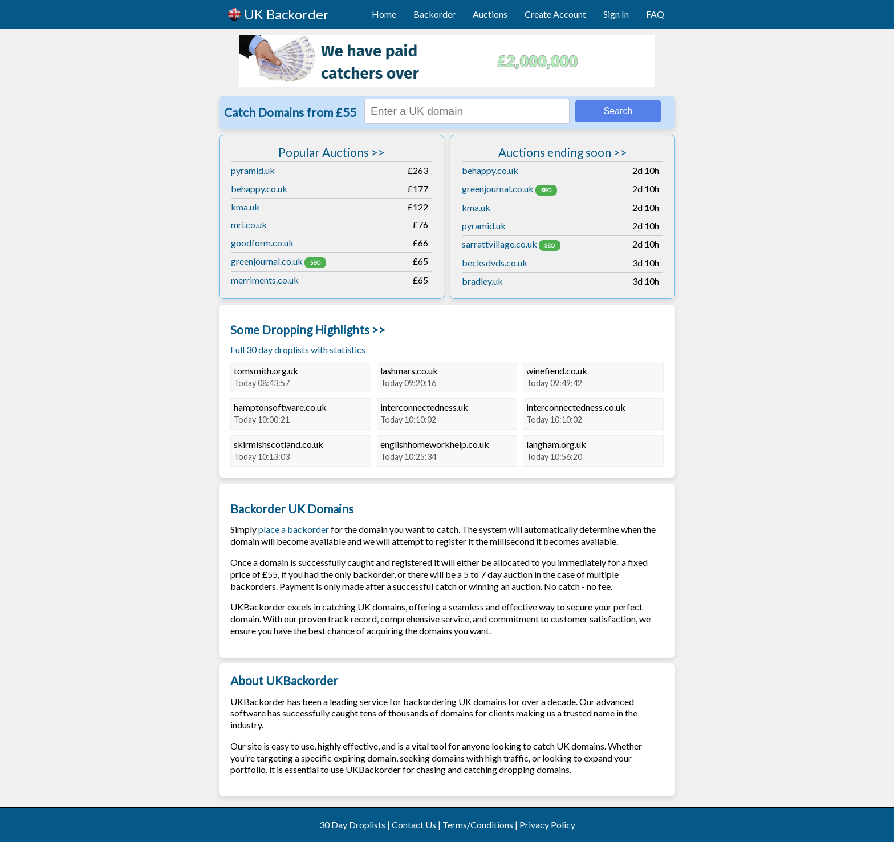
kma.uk (245, 206)
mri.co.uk (249, 224)
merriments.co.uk (265, 279)
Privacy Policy (547, 824)
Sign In (616, 14)
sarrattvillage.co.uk (499, 243)
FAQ (655, 14)
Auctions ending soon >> (562, 152)
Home (384, 14)
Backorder (434, 14)
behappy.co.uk (259, 188)
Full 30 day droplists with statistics (297, 349)
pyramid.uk (253, 170)
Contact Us (414, 824)
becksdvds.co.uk (494, 262)
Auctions (490, 14)
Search (618, 111)
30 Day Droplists (352, 824)
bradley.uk (482, 281)
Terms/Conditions (477, 824)
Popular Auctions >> (331, 152)
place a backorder (293, 529)
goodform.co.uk (262, 242)
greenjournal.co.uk (267, 261)
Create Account (555, 14)
